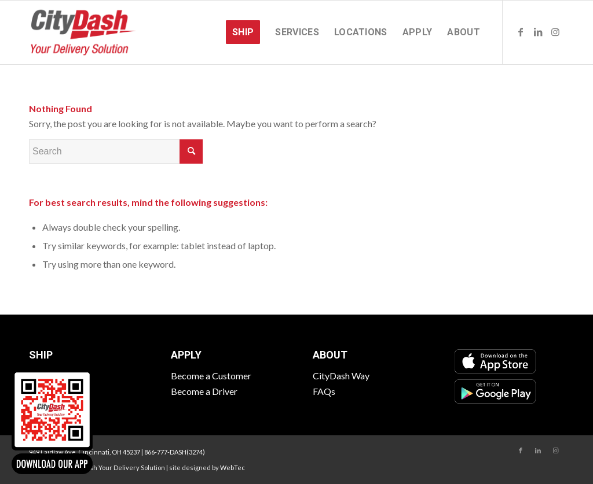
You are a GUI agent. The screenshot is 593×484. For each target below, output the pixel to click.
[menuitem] (243, 32)
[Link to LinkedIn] (538, 31)
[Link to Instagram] (555, 31)
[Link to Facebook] (520, 31)
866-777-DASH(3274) (174, 452)
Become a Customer (211, 375)
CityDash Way (341, 375)
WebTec (232, 467)
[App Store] (495, 361)
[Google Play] (495, 391)
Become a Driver (204, 391)
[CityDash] (83, 32)
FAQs (324, 391)
